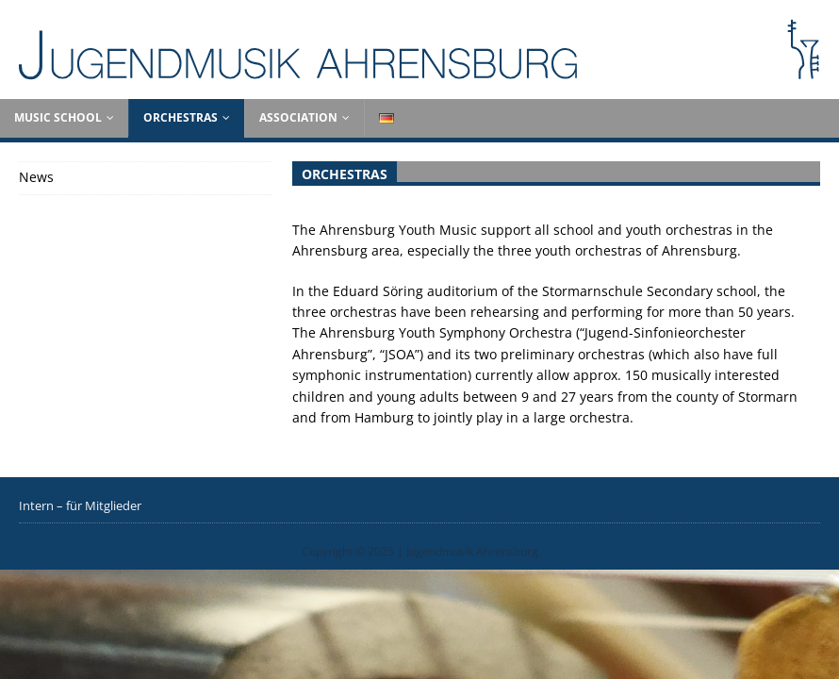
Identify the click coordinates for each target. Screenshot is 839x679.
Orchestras (180, 117)
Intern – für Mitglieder (80, 505)
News (36, 177)
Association (298, 117)
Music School (58, 117)
